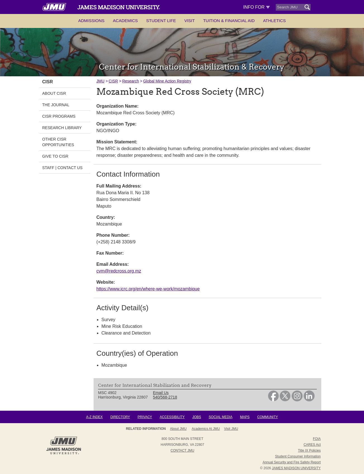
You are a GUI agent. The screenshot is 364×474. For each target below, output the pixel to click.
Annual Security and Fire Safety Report (292, 462)
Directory (120, 417)
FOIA (317, 439)
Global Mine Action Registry (167, 81)
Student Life (161, 20)
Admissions (91, 20)
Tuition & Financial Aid (228, 20)
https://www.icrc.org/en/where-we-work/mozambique (148, 288)
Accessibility (172, 417)
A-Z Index (94, 417)
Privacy (145, 417)
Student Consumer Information (298, 456)
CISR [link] (47, 81)
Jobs (196, 417)
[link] (273, 400)
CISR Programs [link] (58, 116)
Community (267, 417)
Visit (189, 20)
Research (130, 81)
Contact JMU (182, 450)
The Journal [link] (55, 105)
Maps (244, 417)
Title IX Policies (309, 450)
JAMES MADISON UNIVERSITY (296, 468)
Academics (125, 20)
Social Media (220, 417)
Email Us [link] (161, 392)
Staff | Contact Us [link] (62, 167)
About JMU (178, 429)
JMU (100, 81)
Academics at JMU (206, 429)
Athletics (274, 20)
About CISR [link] (54, 93)
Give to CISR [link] (55, 156)
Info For (256, 7)
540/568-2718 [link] (165, 397)
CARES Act (312, 445)
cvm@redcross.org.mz (118, 271)
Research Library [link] (62, 127)
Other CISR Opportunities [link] (58, 142)
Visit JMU (231, 429)
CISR (113, 81)
